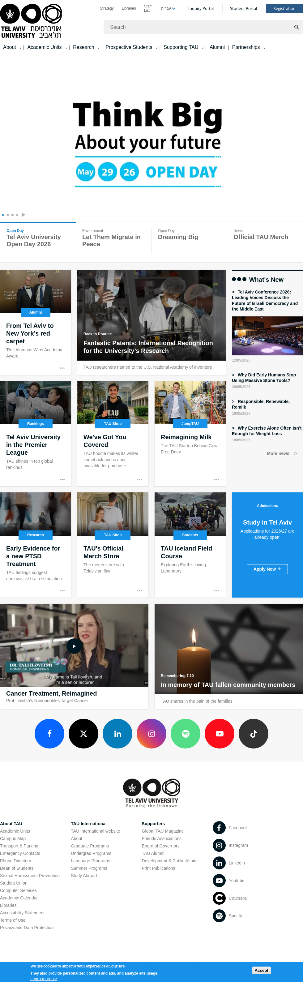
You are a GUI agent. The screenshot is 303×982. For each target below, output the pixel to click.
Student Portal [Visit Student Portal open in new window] (243, 8)
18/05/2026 (241, 440)
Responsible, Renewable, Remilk (261, 404)
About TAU (11, 823)
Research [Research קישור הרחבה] (83, 47)
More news (279, 453)
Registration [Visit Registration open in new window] (284, 8)
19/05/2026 (241, 413)
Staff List (148, 8)
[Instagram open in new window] (151, 733)
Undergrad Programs (91, 853)
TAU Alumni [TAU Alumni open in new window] (153, 853)
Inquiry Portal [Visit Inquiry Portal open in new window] (201, 8)
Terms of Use (12, 920)
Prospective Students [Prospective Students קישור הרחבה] (128, 47)
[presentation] (25, 215)
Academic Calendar (19, 897)
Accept (261, 972)
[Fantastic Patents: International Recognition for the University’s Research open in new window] (151, 320)
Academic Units (15, 831)
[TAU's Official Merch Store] (112, 545)
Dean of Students (16, 868)
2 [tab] (7, 215)
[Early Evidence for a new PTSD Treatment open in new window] (35, 545)
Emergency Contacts (20, 853)
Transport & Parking (19, 845)
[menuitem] (107, 8)
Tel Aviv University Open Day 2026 (33, 240)
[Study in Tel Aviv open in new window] (267, 569)
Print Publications (158, 868)
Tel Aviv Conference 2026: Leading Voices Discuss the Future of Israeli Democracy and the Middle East (265, 300)
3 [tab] (11, 215)
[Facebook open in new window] (49, 733)
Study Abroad (84, 875)
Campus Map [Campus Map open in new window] (13, 838)
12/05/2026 (241, 360)
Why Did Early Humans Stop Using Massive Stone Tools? (264, 377)
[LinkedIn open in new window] (117, 733)
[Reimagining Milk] (190, 433)
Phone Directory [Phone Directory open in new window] (15, 860)
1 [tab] (2, 215)
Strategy (107, 8)
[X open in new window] (83, 733)
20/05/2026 (241, 387)
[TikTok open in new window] (254, 733)
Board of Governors (161, 845)
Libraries (129, 8)
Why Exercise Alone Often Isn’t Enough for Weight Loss (267, 431)
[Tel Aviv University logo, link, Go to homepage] (32, 21)
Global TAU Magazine (163, 831)
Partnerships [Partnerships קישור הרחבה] (246, 47)
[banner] (151, 26)
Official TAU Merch (260, 237)
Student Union (14, 883)
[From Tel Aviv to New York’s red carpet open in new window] (35, 322)
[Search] (203, 27)
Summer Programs (89, 868)
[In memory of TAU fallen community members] (229, 654)
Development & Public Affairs (170, 860)
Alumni (217, 47)
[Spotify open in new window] (186, 733)
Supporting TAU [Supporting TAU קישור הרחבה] (181, 47)
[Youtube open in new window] (220, 733)
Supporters (153, 823)
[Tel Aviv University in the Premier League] (35, 433)
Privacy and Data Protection (27, 927)
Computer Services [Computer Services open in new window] (18, 890)
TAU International (89, 823)
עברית (166, 8)
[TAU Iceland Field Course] (190, 545)
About (76, 838)
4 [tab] (16, 215)
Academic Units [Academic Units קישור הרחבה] (44, 47)
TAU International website (95, 831)
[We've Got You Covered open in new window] (112, 433)
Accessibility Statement (22, 912)
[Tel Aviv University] (151, 147)
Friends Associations (161, 838)
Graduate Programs (90, 845)
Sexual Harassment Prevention (30, 875)
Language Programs (90, 860)
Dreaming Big (178, 237)
